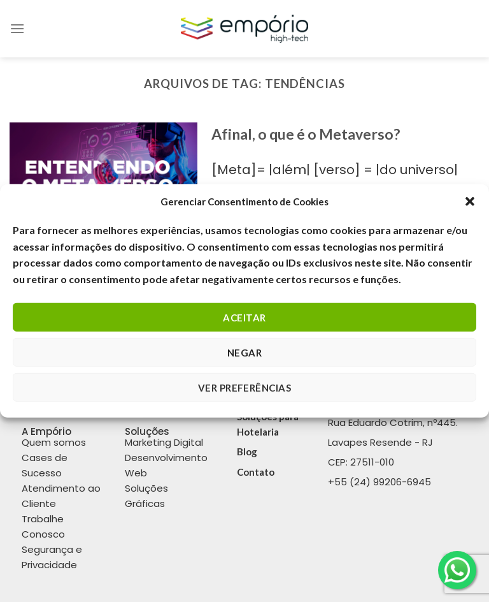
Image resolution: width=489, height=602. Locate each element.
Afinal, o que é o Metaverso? (305, 134)
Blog (247, 451)
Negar (244, 352)
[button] (470, 201)
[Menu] (17, 28)
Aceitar (244, 317)
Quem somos (54, 442)
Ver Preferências (244, 387)
